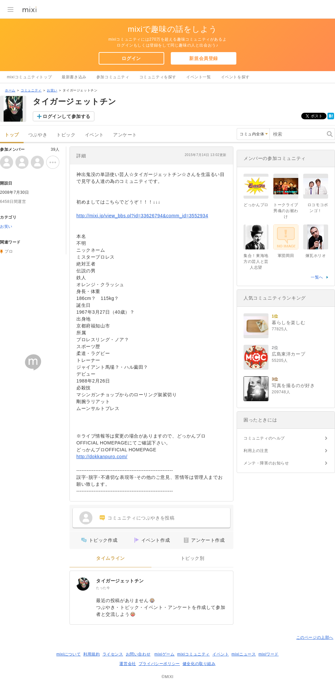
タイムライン (110, 558)
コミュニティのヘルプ (264, 438)
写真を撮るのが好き (293, 385)
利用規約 (91, 654)
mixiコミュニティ (193, 654)
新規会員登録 (203, 58)
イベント (94, 134)
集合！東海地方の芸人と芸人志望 (256, 261)
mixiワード (268, 654)
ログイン (131, 58)
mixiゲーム (164, 654)
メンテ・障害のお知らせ (266, 463)
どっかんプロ (256, 205)
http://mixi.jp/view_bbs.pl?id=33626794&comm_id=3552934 (142, 215)
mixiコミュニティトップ (29, 77)
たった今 (103, 588)
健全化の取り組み (199, 663)
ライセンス (113, 654)
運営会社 (127, 663)
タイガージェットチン (120, 580)
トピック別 (193, 558)
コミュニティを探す (157, 77)
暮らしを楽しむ (288, 322)
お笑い (52, 90)
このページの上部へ (314, 637)
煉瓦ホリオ (315, 255)
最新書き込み (74, 77)
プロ (9, 251)
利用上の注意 (256, 450)
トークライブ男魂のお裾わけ (285, 211)
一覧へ (317, 277)
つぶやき (37, 134)
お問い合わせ (138, 654)
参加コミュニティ (112, 77)
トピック (65, 134)
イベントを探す (235, 77)
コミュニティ (31, 90)
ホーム (10, 90)
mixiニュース (243, 654)
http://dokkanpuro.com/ (102, 456)
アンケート (125, 134)
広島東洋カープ (288, 354)
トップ (12, 134)
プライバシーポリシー (159, 663)
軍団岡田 (286, 255)
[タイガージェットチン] (82, 584)
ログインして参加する (66, 116)
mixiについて (68, 654)
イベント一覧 (198, 77)
